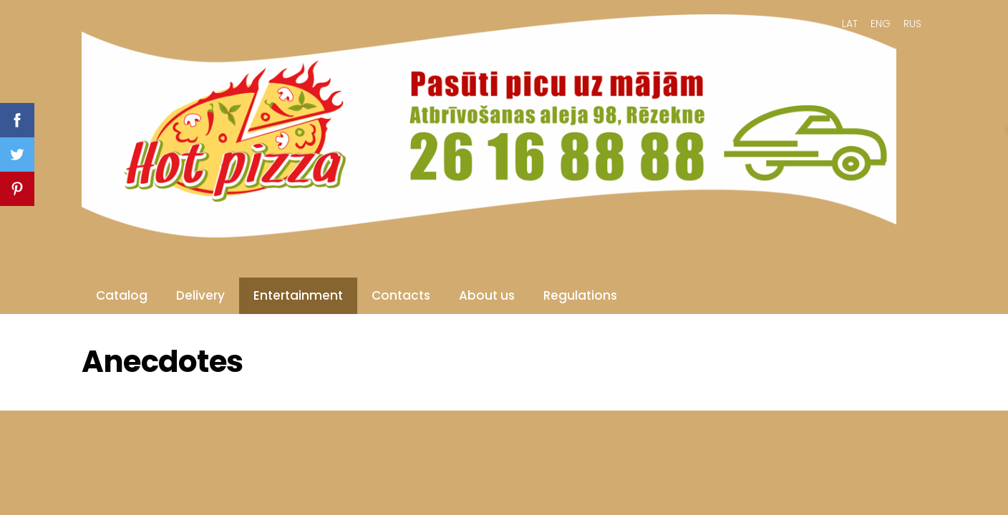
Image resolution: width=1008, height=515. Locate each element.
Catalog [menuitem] (121, 295)
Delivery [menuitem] (200, 295)
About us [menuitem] (487, 295)
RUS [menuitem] (912, 23)
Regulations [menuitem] (580, 295)
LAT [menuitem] (850, 23)
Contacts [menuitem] (401, 295)
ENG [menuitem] (881, 23)
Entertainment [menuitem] (298, 295)
